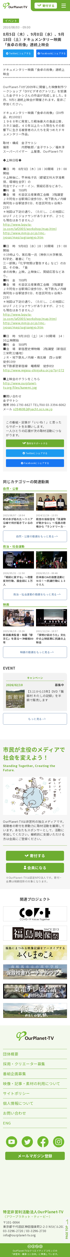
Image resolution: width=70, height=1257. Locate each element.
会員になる (35, 867)
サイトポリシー (16, 1093)
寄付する (46, 5)
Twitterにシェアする (18, 53)
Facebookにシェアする (52, 53)
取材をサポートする (35, 443)
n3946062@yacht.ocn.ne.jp (32, 409)
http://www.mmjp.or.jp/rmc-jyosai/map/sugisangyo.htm (24, 235)
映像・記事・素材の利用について (31, 1083)
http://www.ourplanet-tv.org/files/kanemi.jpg (20, 385)
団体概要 (10, 1054)
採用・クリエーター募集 (24, 1063)
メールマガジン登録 (35, 1155)
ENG (7, 1123)
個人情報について (18, 1103)
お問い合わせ (14, 1113)
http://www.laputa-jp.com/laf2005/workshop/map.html (30, 226)
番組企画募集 (14, 1073)
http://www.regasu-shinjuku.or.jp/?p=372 (33, 370)
